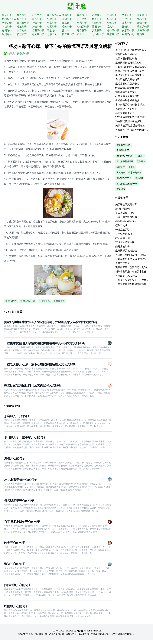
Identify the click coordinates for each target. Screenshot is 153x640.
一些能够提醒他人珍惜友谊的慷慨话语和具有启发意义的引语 (44, 343)
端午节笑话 (121, 225)
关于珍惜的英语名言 (126, 204)
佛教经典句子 (9, 18)
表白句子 (67, 18)
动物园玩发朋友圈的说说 (128, 121)
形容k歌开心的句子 (17, 416)
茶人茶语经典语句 (124, 212)
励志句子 (112, 18)
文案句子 (127, 22)
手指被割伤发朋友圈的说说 (129, 75)
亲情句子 (142, 22)
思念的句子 (143, 26)
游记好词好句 (122, 208)
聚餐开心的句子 (14, 458)
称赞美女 (121, 166)
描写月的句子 (122, 246)
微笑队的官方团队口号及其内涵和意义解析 (32, 385)
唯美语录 (139, 178)
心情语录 (52, 34)
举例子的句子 (129, 34)
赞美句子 (127, 14)
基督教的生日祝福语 (126, 54)
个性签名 (112, 22)
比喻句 (125, 26)
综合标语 (82, 30)
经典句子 (22, 18)
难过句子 (22, 26)
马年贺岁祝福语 (123, 233)
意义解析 (10, 300)
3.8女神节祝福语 (124, 155)
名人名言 (37, 14)
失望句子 (52, 18)
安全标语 (97, 30)
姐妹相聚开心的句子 (17, 585)
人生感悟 (82, 18)
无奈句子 (142, 18)
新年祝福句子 (54, 14)
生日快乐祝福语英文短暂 (128, 62)
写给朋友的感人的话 (126, 275)
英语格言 (22, 34)
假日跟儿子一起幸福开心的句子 (25, 437)
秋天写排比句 (122, 238)
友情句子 (37, 26)
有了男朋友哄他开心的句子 (22, 522)
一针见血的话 (122, 229)
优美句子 (97, 18)
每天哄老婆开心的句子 (19, 500)
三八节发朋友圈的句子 (127, 183)
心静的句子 (98, 34)
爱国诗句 (97, 26)
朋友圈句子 (83, 14)
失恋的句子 (128, 30)
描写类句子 (23, 22)
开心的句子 (23, 53)
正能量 (131, 166)
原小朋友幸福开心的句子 (20, 479)
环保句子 (140, 155)
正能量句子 (143, 14)
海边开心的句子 (14, 564)
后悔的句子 (143, 30)
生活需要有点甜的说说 (127, 83)
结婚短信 (7, 34)
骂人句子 (37, 18)
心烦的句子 (83, 26)
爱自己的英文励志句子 (127, 79)
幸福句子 (7, 26)
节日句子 (112, 14)
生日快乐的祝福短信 (126, 250)
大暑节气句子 (122, 263)
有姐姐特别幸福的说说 (127, 100)
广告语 (80, 34)
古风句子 (121, 172)
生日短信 (22, 30)
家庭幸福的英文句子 (126, 108)
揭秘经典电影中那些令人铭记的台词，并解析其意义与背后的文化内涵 (50, 322)
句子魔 (11, 53)
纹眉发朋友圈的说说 (126, 58)
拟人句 (110, 26)
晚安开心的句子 (14, 543)
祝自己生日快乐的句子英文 (129, 71)
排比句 (65, 30)
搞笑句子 (7, 14)
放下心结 (44, 300)
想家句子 (82, 22)
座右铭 (65, 22)
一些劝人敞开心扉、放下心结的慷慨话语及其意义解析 (40, 364)
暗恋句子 (67, 26)
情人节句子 (23, 14)
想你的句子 (113, 30)
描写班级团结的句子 (126, 221)
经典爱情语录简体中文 (127, 87)
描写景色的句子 (124, 178)
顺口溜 (140, 34)
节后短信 (121, 189)
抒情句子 (37, 22)
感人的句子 (38, 34)
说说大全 (97, 14)
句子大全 (7, 22)
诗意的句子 (113, 34)
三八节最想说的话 (125, 161)
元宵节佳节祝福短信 (126, 217)
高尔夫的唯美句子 (124, 113)
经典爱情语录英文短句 (127, 96)
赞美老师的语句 (124, 144)
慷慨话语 (59, 300)
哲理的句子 (38, 30)
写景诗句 (52, 30)
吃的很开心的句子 (16, 606)
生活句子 (67, 14)
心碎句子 (127, 18)
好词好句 (7, 30)
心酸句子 (97, 22)
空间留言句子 (123, 150)
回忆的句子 (68, 34)
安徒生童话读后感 (124, 242)
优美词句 (141, 161)
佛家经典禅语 (134, 172)
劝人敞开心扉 (27, 300)
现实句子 (52, 22)
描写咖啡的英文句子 (126, 92)
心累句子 (52, 26)
